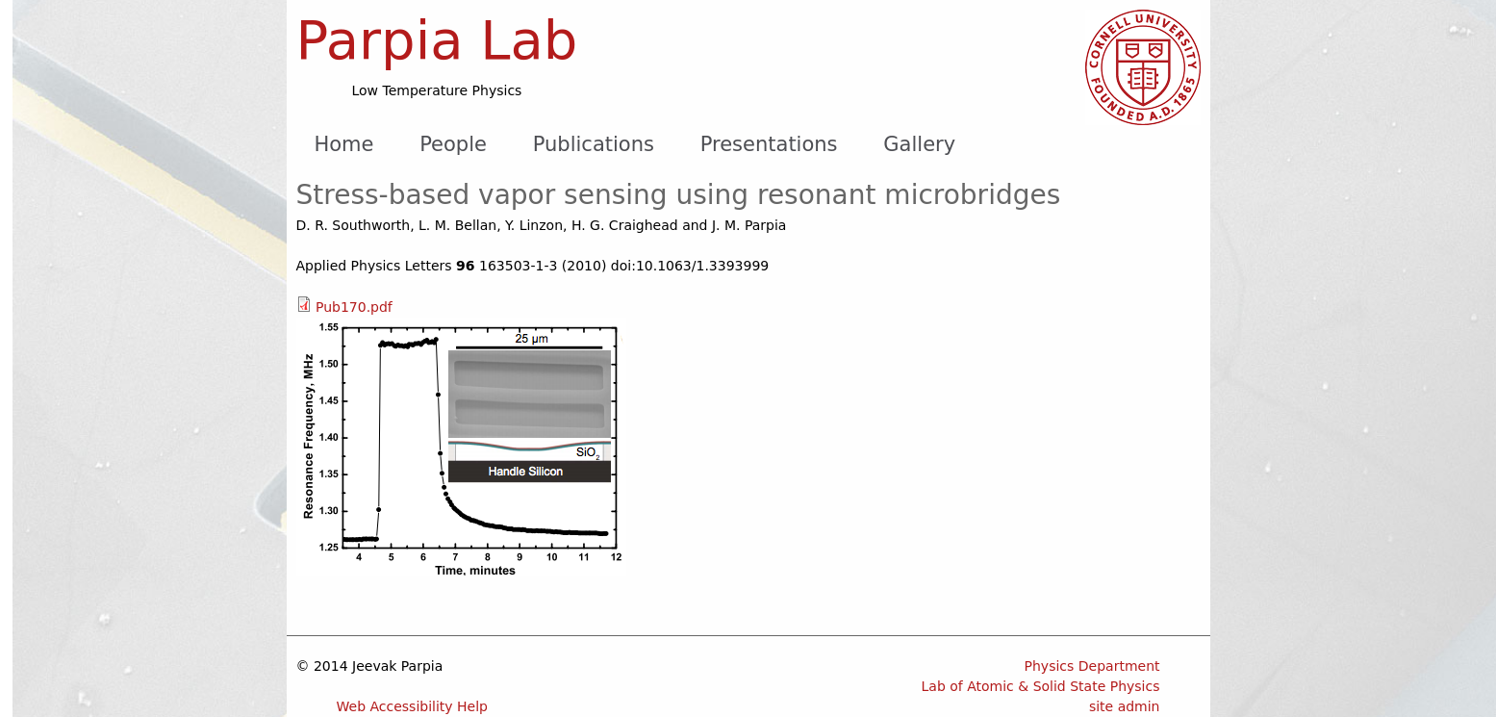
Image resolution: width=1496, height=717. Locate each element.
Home (343, 144)
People (453, 144)
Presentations (769, 144)
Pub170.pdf (354, 307)
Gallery (919, 144)
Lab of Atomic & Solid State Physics (1041, 686)
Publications (593, 144)
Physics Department (1092, 666)
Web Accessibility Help (413, 706)
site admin (1124, 706)
